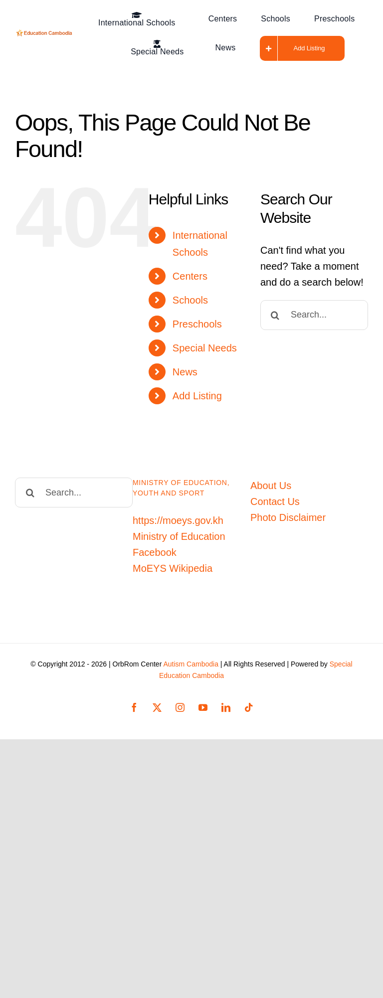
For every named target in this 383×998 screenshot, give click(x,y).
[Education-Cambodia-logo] (45, 34)
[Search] (275, 315)
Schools (190, 300)
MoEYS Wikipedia (172, 568)
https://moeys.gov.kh (178, 520)
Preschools (197, 324)
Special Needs (205, 347)
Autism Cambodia (190, 664)
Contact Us (275, 501)
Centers (190, 276)
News (185, 371)
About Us (270, 485)
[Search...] (314, 315)
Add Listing (197, 395)
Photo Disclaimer (288, 517)
